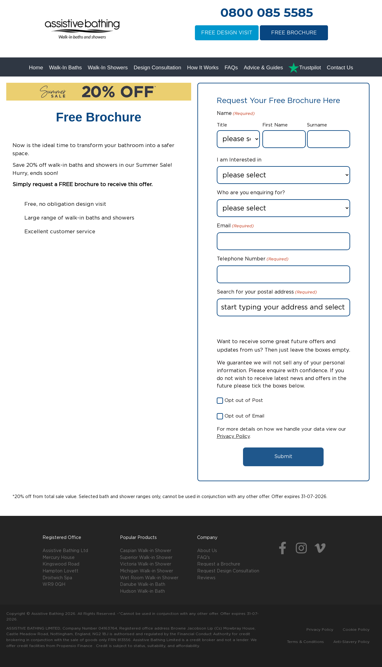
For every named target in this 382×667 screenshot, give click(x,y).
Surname (317, 125)
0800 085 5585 (266, 12)
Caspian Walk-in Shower (145, 551)
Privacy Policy (233, 436)
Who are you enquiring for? (251, 192)
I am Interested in (239, 159)
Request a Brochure (218, 564)
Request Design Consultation (228, 571)
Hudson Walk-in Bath (142, 591)
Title (222, 125)
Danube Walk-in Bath (142, 584)
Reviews (206, 578)
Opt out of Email (244, 416)
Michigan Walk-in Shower (146, 571)
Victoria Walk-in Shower (145, 564)
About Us (207, 551)
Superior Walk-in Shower (146, 558)
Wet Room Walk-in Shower (149, 578)
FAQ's (203, 558)
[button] (282, 548)
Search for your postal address (267, 292)
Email (235, 226)
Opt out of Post (244, 400)
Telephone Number (253, 259)
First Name (275, 125)
